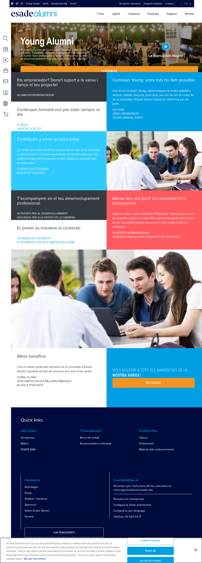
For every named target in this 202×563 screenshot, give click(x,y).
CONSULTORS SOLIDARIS (33, 169)
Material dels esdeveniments (156, 449)
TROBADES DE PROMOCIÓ (34, 238)
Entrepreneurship (59, 3)
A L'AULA (22, 124)
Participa (153, 13)
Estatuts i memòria (36, 498)
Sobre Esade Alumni (37, 510)
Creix (100, 13)
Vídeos (143, 437)
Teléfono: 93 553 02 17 (127, 516)
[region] (101, 550)
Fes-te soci (153, 382)
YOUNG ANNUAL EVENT (127, 117)
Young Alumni (33, 3)
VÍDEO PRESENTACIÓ (125, 113)
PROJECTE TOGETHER (31, 173)
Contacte (169, 3)
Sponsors (30, 504)
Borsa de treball (89, 437)
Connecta (134, 13)
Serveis (189, 13)
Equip (28, 493)
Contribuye (109, 71)
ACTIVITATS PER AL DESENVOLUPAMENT (42, 213)
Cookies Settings (150, 540)
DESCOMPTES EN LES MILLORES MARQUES (44, 381)
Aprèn (116, 13)
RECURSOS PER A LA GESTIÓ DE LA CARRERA (46, 217)
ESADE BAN (28, 449)
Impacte (172, 13)
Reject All (150, 551)
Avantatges (31, 487)
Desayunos (28, 437)
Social (73, 3)
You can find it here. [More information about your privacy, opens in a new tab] (34, 559)
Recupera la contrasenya (128, 499)
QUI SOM (118, 109)
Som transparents (64, 532)
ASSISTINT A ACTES (29, 128)
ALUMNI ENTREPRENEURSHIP (35, 95)
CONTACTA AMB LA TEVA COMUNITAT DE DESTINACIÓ (146, 236)
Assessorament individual (95, 443)
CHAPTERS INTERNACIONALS (130, 233)
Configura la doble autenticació (132, 505)
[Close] (195, 550)
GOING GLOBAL (27, 377)
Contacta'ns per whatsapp (129, 510)
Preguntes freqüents (153, 3)
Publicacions (146, 443)
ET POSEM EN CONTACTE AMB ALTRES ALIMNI (46, 242)
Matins (25, 443)
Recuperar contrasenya (130, 3)
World (45, 3)
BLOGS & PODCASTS (30, 385)
